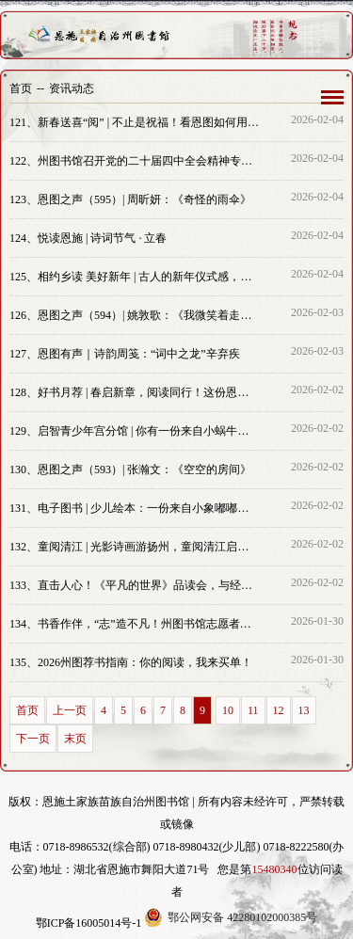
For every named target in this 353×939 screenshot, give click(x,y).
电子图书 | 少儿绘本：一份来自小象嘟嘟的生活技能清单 (134, 508)
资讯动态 (71, 88)
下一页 (33, 738)
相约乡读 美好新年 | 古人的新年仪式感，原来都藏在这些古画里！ (134, 276)
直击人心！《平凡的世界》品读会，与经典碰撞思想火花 (134, 585)
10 (227, 710)
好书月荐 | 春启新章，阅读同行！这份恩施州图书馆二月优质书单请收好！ (134, 392)
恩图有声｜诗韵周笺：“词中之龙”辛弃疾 (124, 353)
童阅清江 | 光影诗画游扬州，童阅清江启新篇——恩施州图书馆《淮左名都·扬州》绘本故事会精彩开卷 (134, 546)
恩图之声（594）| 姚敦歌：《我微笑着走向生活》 (134, 315)
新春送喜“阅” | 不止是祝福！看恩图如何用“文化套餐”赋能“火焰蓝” (134, 122)
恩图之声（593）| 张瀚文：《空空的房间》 (130, 469)
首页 (20, 88)
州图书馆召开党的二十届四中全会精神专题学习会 (134, 160)
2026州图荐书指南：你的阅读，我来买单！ (130, 662)
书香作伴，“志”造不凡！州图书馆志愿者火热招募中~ (134, 623)
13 (304, 710)
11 (253, 710)
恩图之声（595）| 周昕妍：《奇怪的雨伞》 (130, 199)
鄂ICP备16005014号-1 (89, 923)
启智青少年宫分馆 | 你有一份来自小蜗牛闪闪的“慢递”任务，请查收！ (134, 431)
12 (278, 710)
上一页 (70, 710)
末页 (75, 738)
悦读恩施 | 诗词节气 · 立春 (88, 238)
